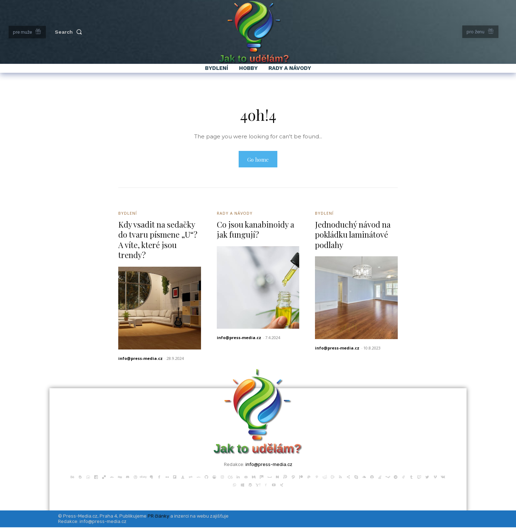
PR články (158, 516)
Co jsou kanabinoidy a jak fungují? (255, 230)
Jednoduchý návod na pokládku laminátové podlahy (353, 235)
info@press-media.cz (140, 359)
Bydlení (127, 214)
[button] (70, 31)
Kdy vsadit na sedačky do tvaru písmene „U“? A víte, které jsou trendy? (157, 240)
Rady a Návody (235, 214)
